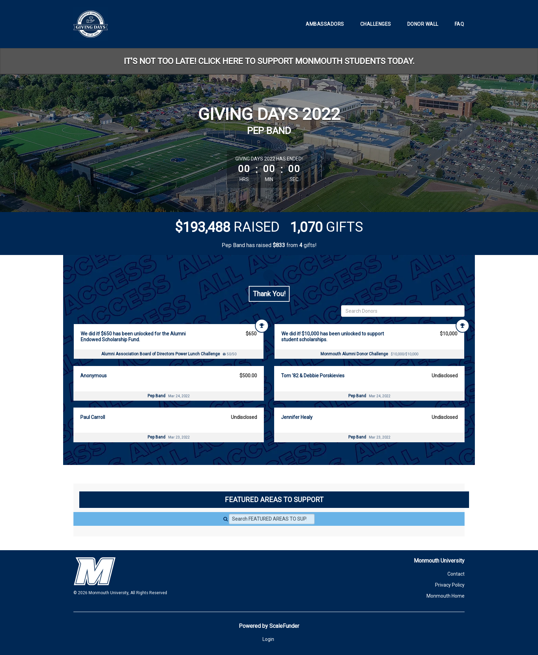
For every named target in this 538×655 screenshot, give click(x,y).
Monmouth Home (445, 596)
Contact (456, 574)
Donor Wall (422, 24)
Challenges (375, 24)
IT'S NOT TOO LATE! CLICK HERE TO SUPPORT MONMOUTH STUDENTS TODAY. (269, 61)
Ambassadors (325, 24)
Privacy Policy (450, 585)
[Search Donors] (403, 311)
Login (268, 639)
